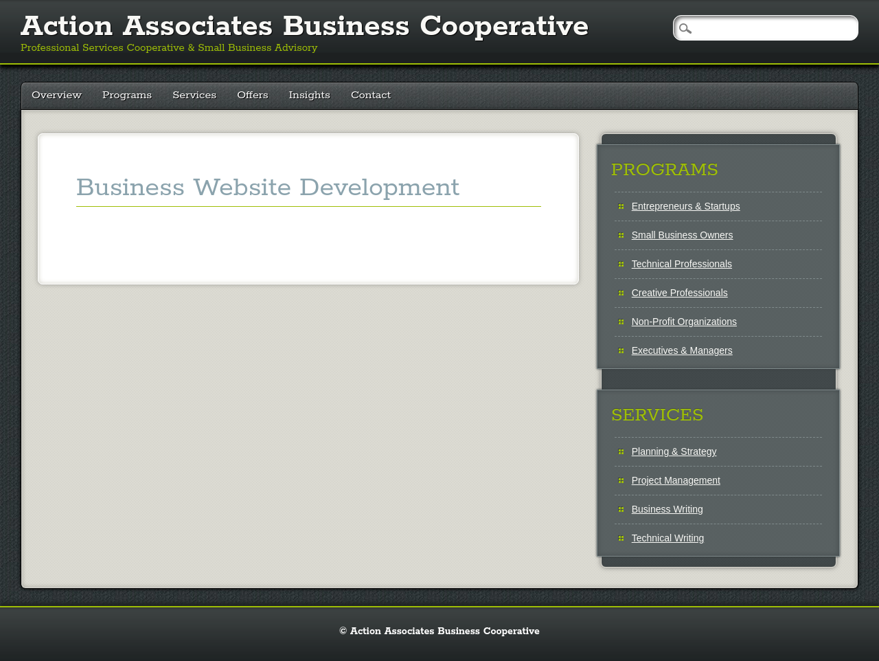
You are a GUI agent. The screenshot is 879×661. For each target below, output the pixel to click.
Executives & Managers (682, 350)
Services (194, 95)
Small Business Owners (682, 234)
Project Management (676, 480)
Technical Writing (668, 538)
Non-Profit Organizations (684, 321)
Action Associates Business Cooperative (305, 26)
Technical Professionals (682, 263)
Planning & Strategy (674, 451)
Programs (127, 95)
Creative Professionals (680, 292)
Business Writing (667, 509)
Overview (57, 95)
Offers (253, 95)
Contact (371, 95)
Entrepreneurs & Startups (686, 206)
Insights (309, 95)
